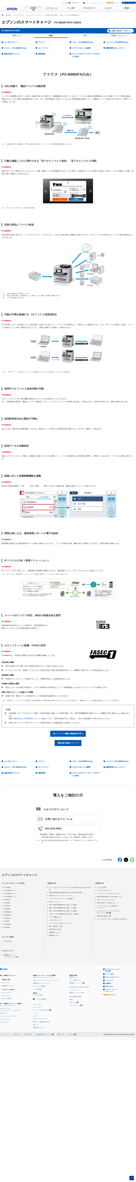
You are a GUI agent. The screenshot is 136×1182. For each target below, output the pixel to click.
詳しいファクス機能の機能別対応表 (67, 734)
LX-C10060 (7, 887)
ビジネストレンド (8, 951)
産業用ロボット (73, 977)
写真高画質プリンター (7, 985)
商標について (60, 1034)
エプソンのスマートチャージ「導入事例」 (61, 899)
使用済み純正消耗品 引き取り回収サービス (109, 897)
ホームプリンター (6, 983)
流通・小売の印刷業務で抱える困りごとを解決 (63, 911)
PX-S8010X (7, 918)
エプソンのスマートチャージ (26, 22)
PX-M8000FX (8, 915)
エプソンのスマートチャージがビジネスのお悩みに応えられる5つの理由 (70, 888)
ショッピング (109, 980)
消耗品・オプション (119, 36)
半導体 (71, 999)
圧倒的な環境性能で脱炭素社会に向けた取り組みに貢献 (65, 892)
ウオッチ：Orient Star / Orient (41, 1010)
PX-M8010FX (8, 912)
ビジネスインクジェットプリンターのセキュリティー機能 (108, 912)
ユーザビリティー (11, 42)
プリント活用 (109, 974)
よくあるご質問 (101, 887)
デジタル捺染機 (37, 989)
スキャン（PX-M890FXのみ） (16, 48)
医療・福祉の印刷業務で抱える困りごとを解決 (63, 908)
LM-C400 (6, 921)
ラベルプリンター (5, 1022)
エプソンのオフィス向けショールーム (60, 923)
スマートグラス (37, 1007)
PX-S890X (7, 927)
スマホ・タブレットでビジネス (106, 900)
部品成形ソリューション (75, 983)
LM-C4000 (7, 906)
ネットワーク (43, 48)
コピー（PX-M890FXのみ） (83, 42)
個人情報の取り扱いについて (45, 1034)
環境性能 (41, 54)
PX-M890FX (7, 924)
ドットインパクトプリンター (8, 1016)
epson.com (71, 1034)
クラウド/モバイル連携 (81, 48)
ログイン (112, 3)
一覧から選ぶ (8, 941)
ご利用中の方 (99, 883)
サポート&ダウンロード (112, 977)
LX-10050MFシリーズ (10, 890)
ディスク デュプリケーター (40, 1019)
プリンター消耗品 (38, 995)
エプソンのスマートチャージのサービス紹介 (86, 55)
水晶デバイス (72, 1002)
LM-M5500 (7, 909)
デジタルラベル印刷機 (39, 986)
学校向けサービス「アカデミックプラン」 (61, 895)
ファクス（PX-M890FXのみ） (118, 42)
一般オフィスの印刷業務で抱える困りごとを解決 (63, 914)
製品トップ (17, 36)
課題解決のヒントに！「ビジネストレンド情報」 (12, 956)
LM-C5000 (7, 903)
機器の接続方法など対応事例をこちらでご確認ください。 (31, 719)
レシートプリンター (5, 1019)
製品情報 (5, 969)
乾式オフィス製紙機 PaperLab (41, 1022)
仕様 (85, 36)
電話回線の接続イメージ (67, 743)
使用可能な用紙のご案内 (104, 916)
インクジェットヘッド (75, 990)
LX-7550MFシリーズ (10, 893)
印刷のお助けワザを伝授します (106, 903)
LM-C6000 (7, 900)
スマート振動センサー (75, 980)
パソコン (35, 1013)
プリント (41, 42)
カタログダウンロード (55, 920)
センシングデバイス (74, 1005)
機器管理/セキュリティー (116, 48)
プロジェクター (37, 1004)
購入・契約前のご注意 (55, 926)
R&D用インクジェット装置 (76, 993)
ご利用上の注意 (28, 1034)
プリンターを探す (8, 937)
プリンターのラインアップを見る (13, 883)
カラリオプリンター (6, 993)
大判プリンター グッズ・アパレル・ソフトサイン (46, 980)
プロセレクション (6, 995)
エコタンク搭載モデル (7, 998)
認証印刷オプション (12, 54)
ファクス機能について (55, 917)
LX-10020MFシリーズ (10, 897)
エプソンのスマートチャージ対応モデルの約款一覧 (112, 919)
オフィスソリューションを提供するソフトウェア (107, 907)
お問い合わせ (75, 3)
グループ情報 (64, 3)
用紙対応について (54, 935)
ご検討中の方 (51, 883)
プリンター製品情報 (40, 999)
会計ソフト (36, 1025)
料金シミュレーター (55, 902)
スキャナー (36, 1016)
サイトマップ (5, 1034)
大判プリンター (4, 1013)
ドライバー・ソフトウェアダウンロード (109, 893)
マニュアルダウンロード (104, 890)
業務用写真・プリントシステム (41, 983)
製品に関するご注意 (55, 929)
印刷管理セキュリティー (39, 1027)
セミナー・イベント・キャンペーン (95, 3)
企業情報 (108, 983)
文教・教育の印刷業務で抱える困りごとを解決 (63, 905)
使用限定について (54, 932)
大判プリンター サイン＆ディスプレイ (43, 977)
